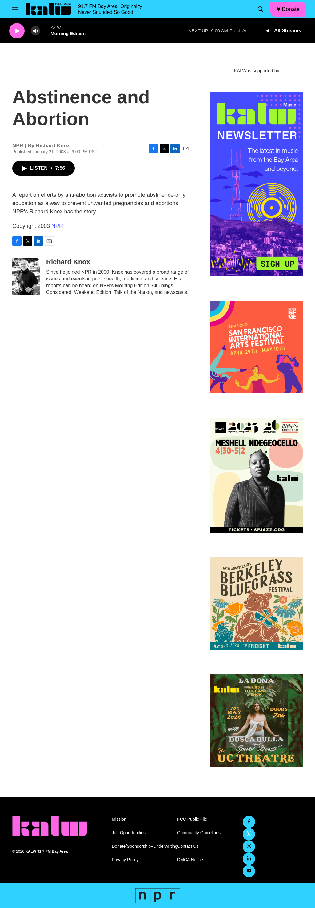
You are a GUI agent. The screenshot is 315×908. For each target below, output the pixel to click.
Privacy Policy (125, 860)
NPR (57, 226)
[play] (17, 30)
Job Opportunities (129, 833)
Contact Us (187, 846)
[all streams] (284, 30)
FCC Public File (192, 819)
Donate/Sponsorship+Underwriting (142, 846)
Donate (291, 9)
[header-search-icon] (260, 9)
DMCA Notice (190, 860)
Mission (119, 819)
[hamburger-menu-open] (15, 9)
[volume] (35, 31)
